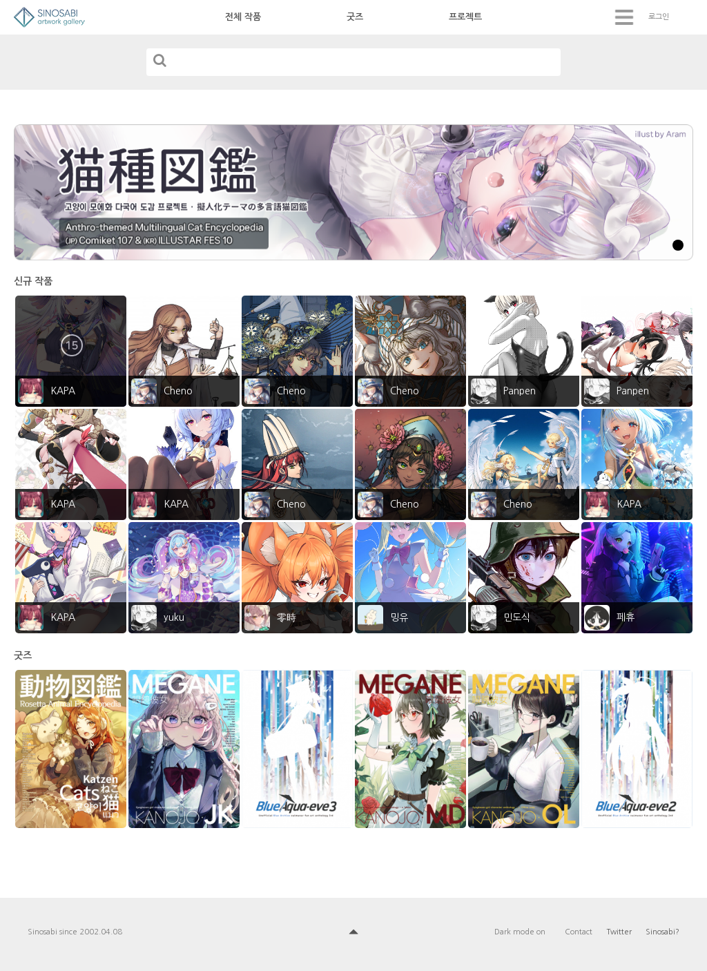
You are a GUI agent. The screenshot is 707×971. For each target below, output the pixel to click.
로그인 (658, 17)
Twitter (619, 932)
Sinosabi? (662, 932)
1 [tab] (678, 245)
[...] (353, 62)
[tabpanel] (353, 192)
